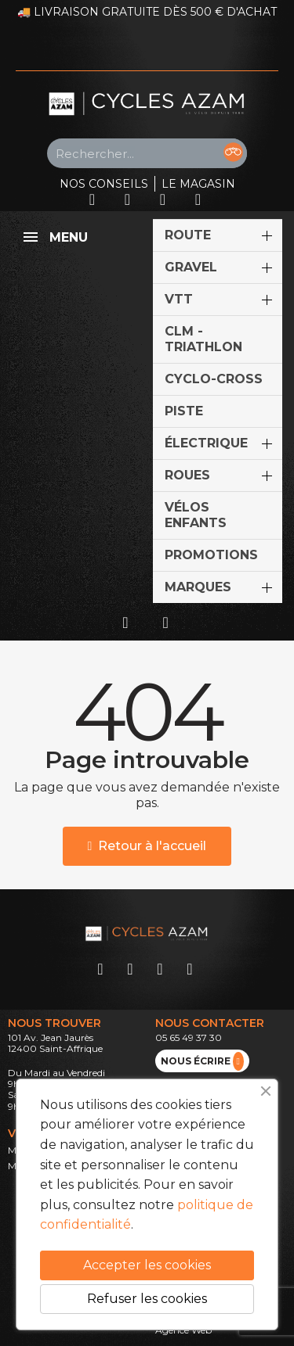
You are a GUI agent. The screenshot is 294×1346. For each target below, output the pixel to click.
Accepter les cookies (147, 1265)
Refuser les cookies (147, 1298)
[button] (147, 846)
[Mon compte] (125, 623)
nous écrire (202, 1061)
